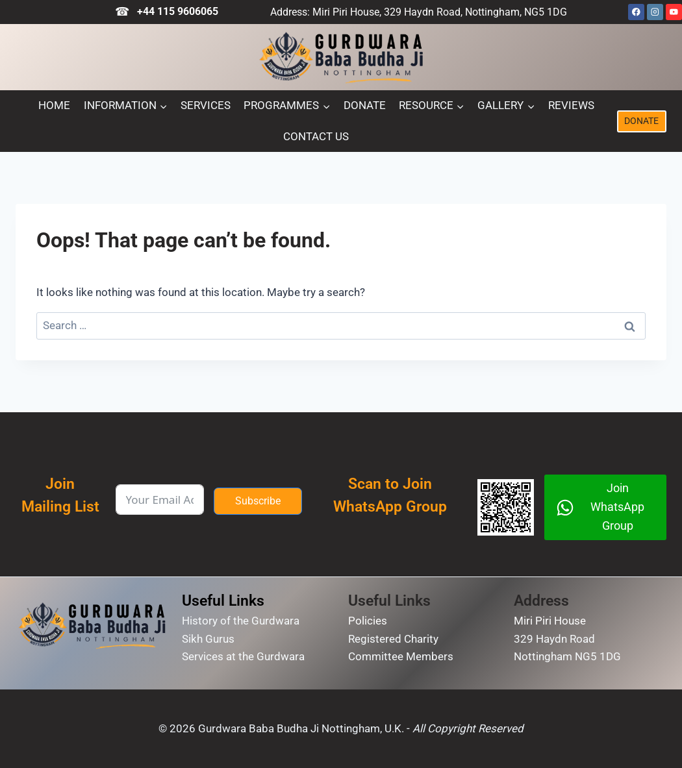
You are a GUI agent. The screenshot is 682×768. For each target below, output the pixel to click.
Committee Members (400, 656)
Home (54, 105)
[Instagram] (655, 12)
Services (206, 105)
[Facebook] (636, 12)
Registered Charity (393, 638)
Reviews (571, 105)
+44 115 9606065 (177, 11)
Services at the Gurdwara (243, 656)
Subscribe (258, 501)
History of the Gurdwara (240, 620)
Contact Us (316, 136)
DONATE (641, 121)
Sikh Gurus (208, 638)
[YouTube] (674, 12)
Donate (365, 105)
